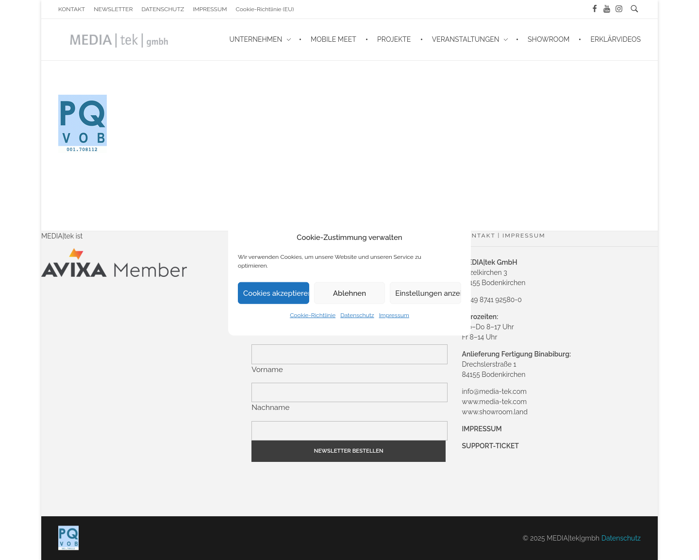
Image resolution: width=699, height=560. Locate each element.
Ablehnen (349, 292)
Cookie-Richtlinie (312, 315)
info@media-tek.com (494, 391)
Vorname (267, 369)
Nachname (270, 407)
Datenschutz (357, 315)
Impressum (394, 315)
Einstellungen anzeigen (428, 292)
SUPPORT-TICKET (490, 446)
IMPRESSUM (482, 429)
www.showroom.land (495, 412)
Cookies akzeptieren (276, 292)
